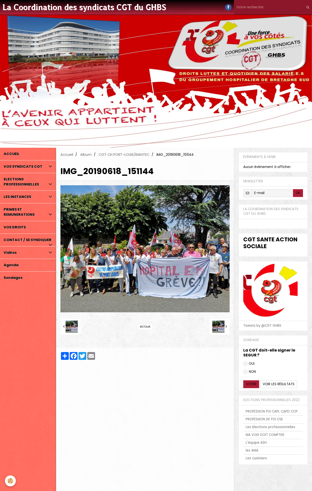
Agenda (11, 265)
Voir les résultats (278, 384)
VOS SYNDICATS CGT (23, 166)
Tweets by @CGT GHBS (262, 325)
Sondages (13, 277)
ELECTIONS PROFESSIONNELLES (21, 182)
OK (298, 193)
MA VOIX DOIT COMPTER (265, 434)
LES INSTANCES (17, 196)
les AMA (252, 450)
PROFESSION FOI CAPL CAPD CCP (272, 411)
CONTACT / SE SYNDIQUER (27, 239)
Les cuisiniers (256, 458)
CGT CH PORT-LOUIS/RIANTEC (124, 154)
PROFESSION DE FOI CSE (264, 419)
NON (249, 371)
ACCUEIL (12, 153)
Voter (251, 384)
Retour (145, 327)
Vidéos (10, 252)
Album (86, 154)
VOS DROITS (15, 227)
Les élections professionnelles (270, 427)
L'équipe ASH (256, 442)
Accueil (66, 154)
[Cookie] (10, 480)
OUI (248, 363)
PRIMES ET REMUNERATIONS (19, 212)
